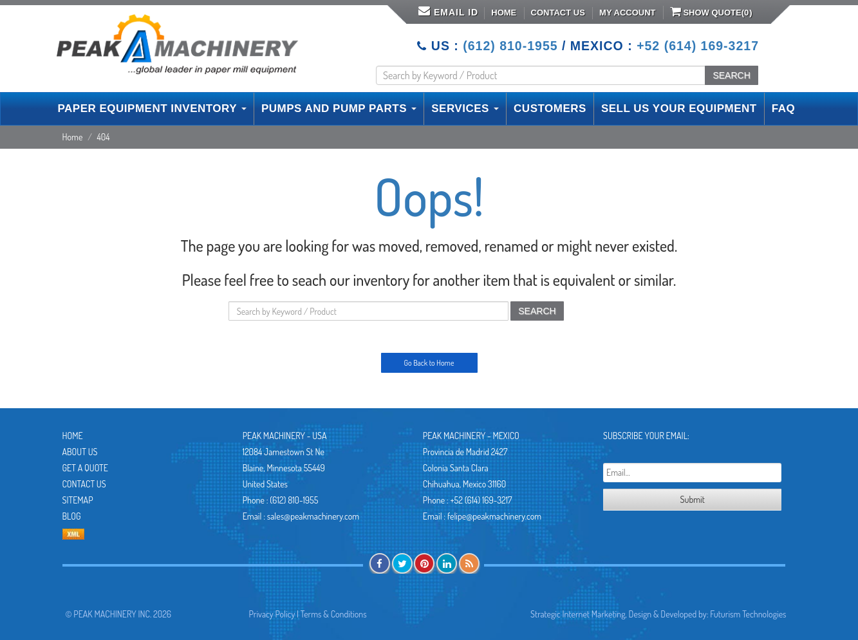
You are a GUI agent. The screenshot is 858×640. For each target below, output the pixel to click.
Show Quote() (711, 11)
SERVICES (465, 108)
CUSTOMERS (550, 108)
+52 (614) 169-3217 (698, 46)
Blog (71, 516)
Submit (692, 499)
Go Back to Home (429, 363)
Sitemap (77, 499)
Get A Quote (85, 467)
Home (503, 12)
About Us (80, 451)
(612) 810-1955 (510, 46)
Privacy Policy (272, 613)
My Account (627, 12)
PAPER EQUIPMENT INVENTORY (152, 108)
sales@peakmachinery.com (313, 516)
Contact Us (558, 12)
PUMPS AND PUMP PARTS (338, 108)
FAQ (783, 108)
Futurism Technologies (748, 613)
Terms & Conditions (334, 613)
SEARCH (731, 75)
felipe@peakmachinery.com (494, 516)
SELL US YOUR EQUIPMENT (679, 108)
